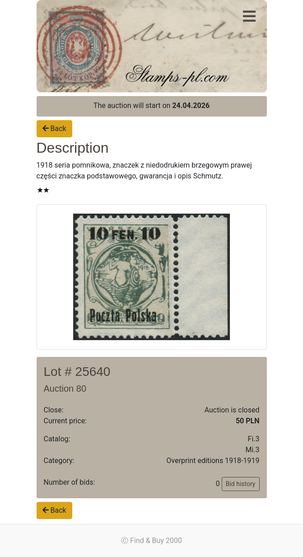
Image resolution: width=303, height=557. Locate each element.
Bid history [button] (241, 483)
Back (54, 128)
